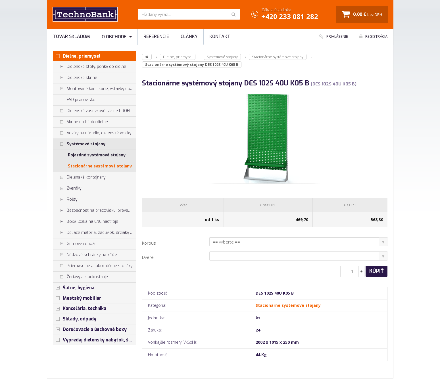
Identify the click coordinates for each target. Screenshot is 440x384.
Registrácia (373, 36)
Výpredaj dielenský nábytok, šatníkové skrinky (94, 340)
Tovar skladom (71, 36)
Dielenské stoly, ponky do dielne (89, 66)
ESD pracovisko (81, 99)
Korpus (149, 243)
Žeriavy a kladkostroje (80, 277)
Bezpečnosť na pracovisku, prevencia (94, 210)
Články (189, 36)
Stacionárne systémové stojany (100, 166)
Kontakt (219, 36)
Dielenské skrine (75, 77)
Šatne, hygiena (73, 288)
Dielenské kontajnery (79, 177)
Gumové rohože (75, 243)
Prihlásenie (333, 36)
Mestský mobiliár (77, 298)
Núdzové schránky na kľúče (85, 254)
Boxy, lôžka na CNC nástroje (85, 221)
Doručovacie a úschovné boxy (90, 329)
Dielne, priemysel (77, 56)
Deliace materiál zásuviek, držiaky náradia (94, 232)
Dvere (148, 257)
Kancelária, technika (79, 308)
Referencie (156, 36)
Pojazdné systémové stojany (97, 155)
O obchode (117, 37)
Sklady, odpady (74, 319)
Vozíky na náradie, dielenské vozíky (92, 133)
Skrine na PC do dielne (80, 122)
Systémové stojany (79, 144)
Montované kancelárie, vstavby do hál (94, 88)
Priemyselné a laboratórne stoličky (92, 266)
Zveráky (67, 188)
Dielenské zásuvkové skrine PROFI (91, 111)
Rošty (65, 199)
